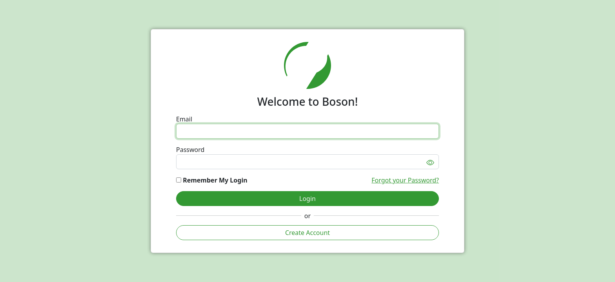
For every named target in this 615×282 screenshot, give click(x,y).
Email (184, 119)
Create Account (307, 232)
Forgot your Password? (405, 180)
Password (190, 149)
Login (307, 198)
